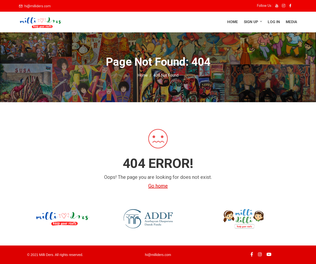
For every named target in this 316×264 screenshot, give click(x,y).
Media (291, 22)
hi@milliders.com (37, 6)
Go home (158, 186)
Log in (274, 22)
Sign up (253, 21)
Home (232, 22)
